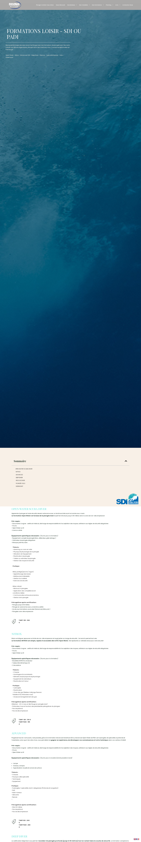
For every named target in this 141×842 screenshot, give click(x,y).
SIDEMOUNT (19, 486)
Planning (109, 4)
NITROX (18, 472)
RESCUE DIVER (20, 480)
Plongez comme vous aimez (45, 5)
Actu (117, 4)
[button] (126, 461)
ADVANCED (19, 475)
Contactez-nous (127, 5)
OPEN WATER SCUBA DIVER (23, 469)
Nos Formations (98, 4)
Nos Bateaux (72, 4)
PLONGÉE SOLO (20, 483)
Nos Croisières (84, 4)
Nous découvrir (60, 5)
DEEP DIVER (19, 477)
